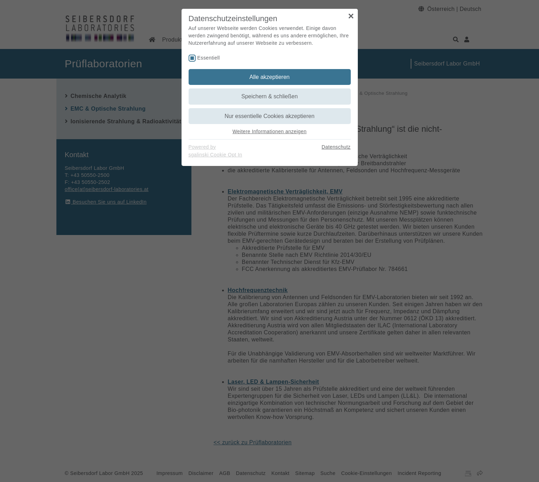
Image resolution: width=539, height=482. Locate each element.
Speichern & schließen (269, 96)
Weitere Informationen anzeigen (269, 131)
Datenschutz (335, 147)
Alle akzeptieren (270, 77)
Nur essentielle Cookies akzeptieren (269, 116)
